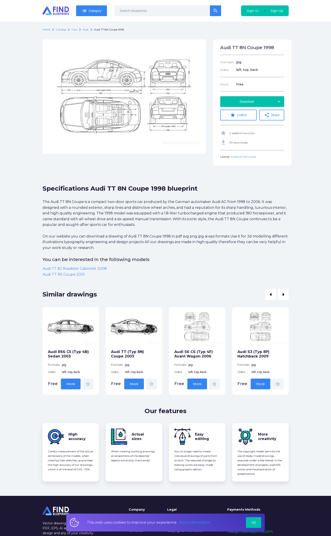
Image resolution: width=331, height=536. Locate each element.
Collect (238, 115)
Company (137, 510)
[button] (270, 294)
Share (272, 115)
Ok (254, 522)
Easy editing (202, 436)
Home (46, 29)
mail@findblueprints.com (250, 531)
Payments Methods (243, 510)
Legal (172, 510)
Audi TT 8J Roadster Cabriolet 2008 (75, 268)
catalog (61, 29)
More (70, 384)
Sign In (252, 11)
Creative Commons (243, 156)
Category (92, 10)
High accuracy (77, 436)
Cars (74, 29)
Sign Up (277, 11)
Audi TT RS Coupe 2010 (64, 274)
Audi (86, 29)
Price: (224, 84)
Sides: (224, 70)
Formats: (227, 62)
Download (262, 101)
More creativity (267, 436)
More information (194, 522)
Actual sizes (138, 436)
